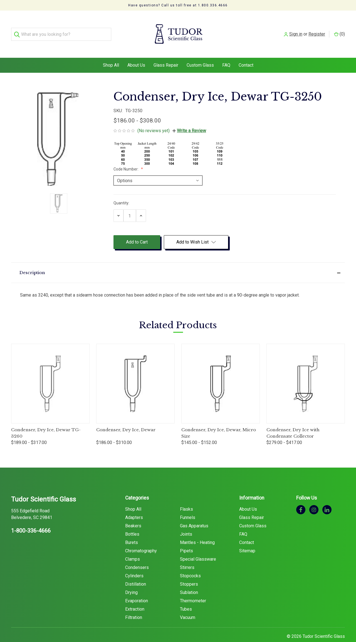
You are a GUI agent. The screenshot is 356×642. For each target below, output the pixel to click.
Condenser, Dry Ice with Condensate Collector (293, 422)
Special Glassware (198, 548)
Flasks (186, 498)
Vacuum (187, 606)
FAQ (226, 54)
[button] (178, 261)
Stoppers (189, 573)
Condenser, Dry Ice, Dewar (125, 418)
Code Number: (126, 158)
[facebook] (300, 498)
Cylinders (134, 564)
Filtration (133, 606)
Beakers (133, 514)
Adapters (134, 506)
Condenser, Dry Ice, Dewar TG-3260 (46, 422)
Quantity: (121, 192)
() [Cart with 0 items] (339, 28)
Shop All (111, 54)
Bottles (132, 523)
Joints (186, 523)
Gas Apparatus (194, 514)
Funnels (187, 506)
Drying (131, 581)
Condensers (137, 556)
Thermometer (193, 589)
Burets (131, 531)
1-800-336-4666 (31, 519)
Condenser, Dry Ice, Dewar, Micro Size (218, 422)
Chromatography (141, 539)
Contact (246, 54)
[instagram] (314, 498)
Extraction (134, 598)
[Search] (17, 28)
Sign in (295, 28)
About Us (136, 54)
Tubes (186, 598)
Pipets (186, 539)
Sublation (189, 581)
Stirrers (187, 556)
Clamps (132, 548)
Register (316, 28)
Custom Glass (200, 54)
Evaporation (136, 589)
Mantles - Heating (197, 531)
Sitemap (247, 539)
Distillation (135, 573)
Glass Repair (166, 54)
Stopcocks (190, 564)
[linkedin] (327, 498)
